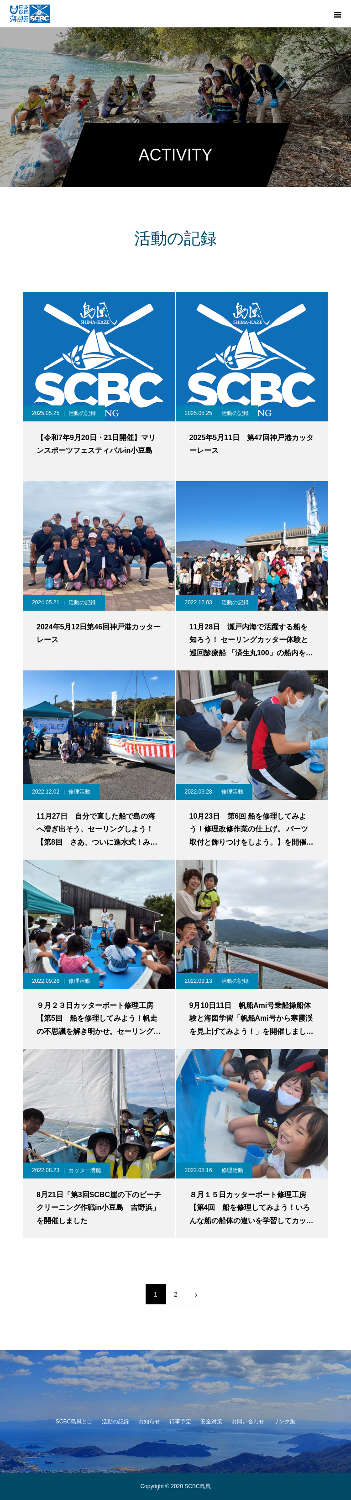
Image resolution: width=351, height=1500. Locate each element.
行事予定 (180, 1421)
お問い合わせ (247, 1421)
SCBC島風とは (74, 1421)
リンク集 (284, 1421)
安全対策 (211, 1421)
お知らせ (149, 1421)
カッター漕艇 (84, 1170)
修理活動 (79, 792)
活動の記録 (82, 413)
